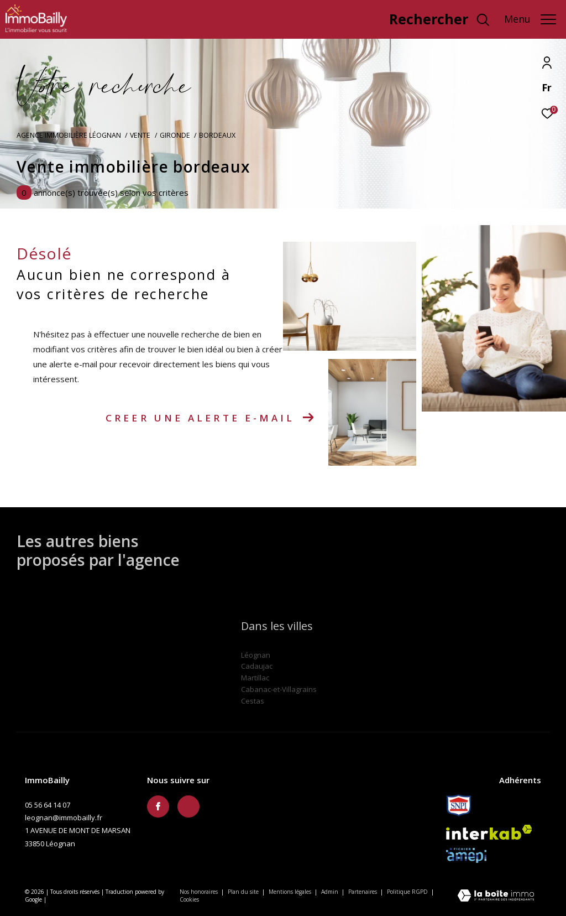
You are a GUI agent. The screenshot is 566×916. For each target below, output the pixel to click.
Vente (140, 135)
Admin (330, 892)
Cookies (189, 900)
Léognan (255, 655)
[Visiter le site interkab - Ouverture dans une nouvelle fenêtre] (489, 832)
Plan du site (244, 892)
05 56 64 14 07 (47, 805)
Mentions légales (291, 892)
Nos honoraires (199, 892)
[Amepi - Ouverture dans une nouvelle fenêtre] (466, 855)
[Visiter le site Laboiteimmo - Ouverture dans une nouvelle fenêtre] (495, 896)
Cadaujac (256, 666)
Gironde (175, 135)
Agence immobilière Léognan (69, 135)
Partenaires (363, 892)
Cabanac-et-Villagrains (279, 689)
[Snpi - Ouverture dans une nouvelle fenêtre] (458, 805)
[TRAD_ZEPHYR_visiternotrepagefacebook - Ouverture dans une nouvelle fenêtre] (158, 806)
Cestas (252, 701)
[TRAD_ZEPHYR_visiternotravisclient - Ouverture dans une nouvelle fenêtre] (347, 21)
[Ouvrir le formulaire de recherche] (439, 19)
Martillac (255, 678)
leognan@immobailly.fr (63, 818)
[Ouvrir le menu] (530, 19)
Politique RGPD (407, 892)
